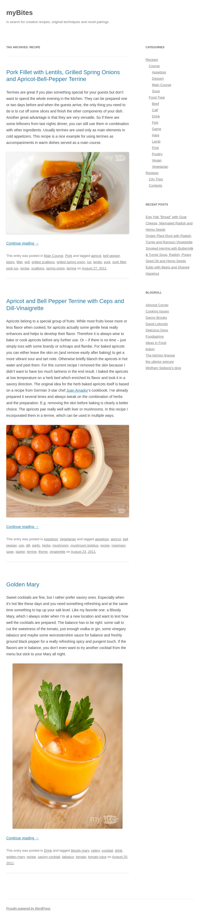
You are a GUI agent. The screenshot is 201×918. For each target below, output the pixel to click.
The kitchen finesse (160, 355)
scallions (37, 268)
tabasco (68, 857)
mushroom (60, 545)
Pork (68, 256)
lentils (97, 262)
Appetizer (51, 539)
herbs (46, 545)
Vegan (157, 160)
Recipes (152, 60)
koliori (150, 349)
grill (27, 262)
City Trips (156, 179)
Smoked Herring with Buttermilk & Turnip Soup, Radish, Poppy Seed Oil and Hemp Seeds (169, 254)
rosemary (118, 545)
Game (156, 129)
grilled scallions (43, 262)
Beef (155, 104)
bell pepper (111, 256)
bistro (10, 262)
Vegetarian (68, 539)
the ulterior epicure (160, 362)
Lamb (156, 141)
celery (95, 850)
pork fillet (119, 262)
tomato (81, 857)
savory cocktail (49, 857)
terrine (71, 268)
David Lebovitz (157, 324)
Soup (156, 91)
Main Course (53, 256)
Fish (155, 123)
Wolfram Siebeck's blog (163, 368)
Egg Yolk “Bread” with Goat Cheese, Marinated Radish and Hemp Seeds (169, 223)
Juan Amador (77, 390)
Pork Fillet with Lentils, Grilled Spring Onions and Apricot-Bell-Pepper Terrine (63, 75)
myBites (19, 13)
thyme (43, 552)
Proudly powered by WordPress (28, 908)
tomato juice (97, 857)
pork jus (12, 268)
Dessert (158, 78)
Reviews (152, 173)
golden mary (15, 857)
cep (21, 545)
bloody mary (80, 850)
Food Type (157, 97)
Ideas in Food (156, 343)
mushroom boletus (84, 545)
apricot (96, 256)
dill (28, 545)
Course (154, 66)
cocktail (107, 850)
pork (107, 262)
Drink (48, 850)
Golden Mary (22, 584)
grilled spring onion (71, 262)
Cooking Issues (157, 311)
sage (10, 552)
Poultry (157, 154)
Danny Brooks (156, 318)
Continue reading (22, 243)
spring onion (55, 268)
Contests (155, 185)
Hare (155, 135)
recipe (24, 268)
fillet (19, 262)
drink (118, 850)
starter (20, 552)
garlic (36, 545)
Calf (155, 110)
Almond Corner (157, 305)
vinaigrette (57, 552)
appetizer (102, 539)
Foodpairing (155, 336)
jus (89, 262)
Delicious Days (157, 330)
